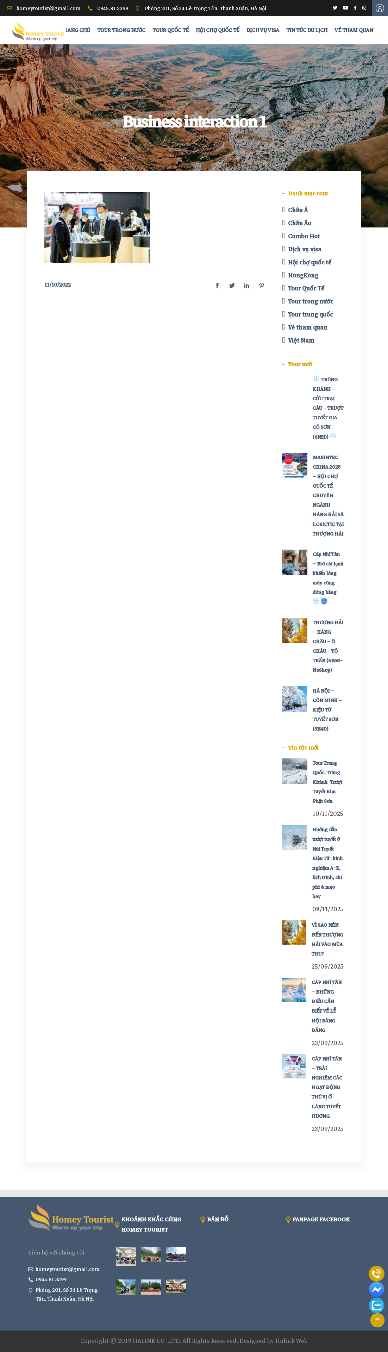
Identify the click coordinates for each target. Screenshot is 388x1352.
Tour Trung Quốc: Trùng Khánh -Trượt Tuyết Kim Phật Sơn (327, 782)
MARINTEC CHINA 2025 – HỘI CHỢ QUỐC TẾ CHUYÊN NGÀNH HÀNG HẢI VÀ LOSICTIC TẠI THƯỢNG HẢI (328, 495)
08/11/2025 (328, 909)
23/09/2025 (328, 1043)
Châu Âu (299, 223)
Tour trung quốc (310, 314)
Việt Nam (301, 340)
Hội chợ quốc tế (309, 262)
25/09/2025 (328, 966)
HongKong (303, 275)
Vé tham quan (307, 327)
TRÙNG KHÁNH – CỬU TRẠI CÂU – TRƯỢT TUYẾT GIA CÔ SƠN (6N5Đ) (328, 408)
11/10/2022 (57, 285)
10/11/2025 (328, 814)
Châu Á (298, 210)
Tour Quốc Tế (306, 288)
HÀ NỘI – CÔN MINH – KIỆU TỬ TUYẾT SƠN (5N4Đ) (327, 710)
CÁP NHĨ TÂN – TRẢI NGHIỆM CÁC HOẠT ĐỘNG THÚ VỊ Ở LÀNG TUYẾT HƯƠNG (327, 1087)
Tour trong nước (310, 301)
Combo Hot (304, 236)
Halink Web (291, 1341)
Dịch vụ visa (304, 249)
